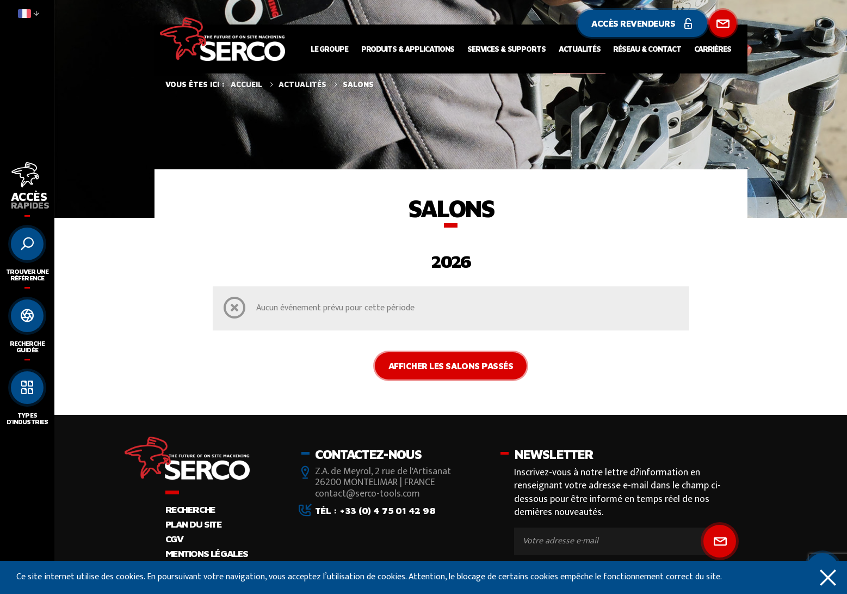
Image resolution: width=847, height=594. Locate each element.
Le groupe (329, 48)
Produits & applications (407, 48)
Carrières (712, 48)
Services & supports (506, 48)
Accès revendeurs (642, 23)
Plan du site (193, 524)
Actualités (580, 48)
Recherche (190, 509)
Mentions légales (206, 553)
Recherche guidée (27, 346)
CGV (174, 538)
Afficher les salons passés (451, 366)
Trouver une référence (27, 274)
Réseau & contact (647, 48)
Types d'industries (27, 418)
